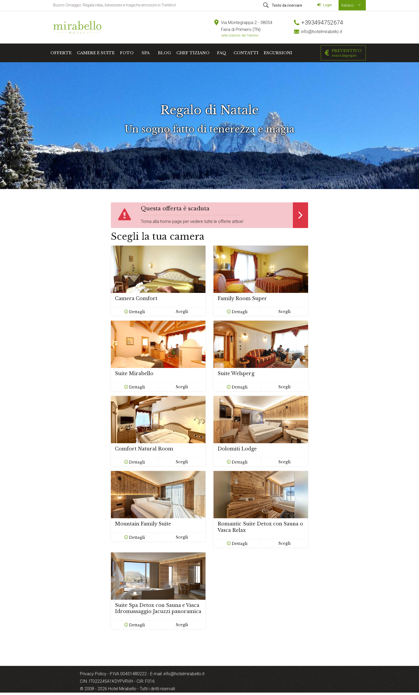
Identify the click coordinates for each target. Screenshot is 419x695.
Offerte (61, 52)
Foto (127, 52)
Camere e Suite (96, 52)
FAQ (221, 52)
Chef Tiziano (193, 52)
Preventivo (343, 52)
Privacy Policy (93, 673)
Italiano (348, 5)
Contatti (246, 52)
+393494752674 (322, 22)
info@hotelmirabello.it (321, 31)
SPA (146, 52)
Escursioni (278, 52)
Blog (164, 52)
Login (324, 5)
